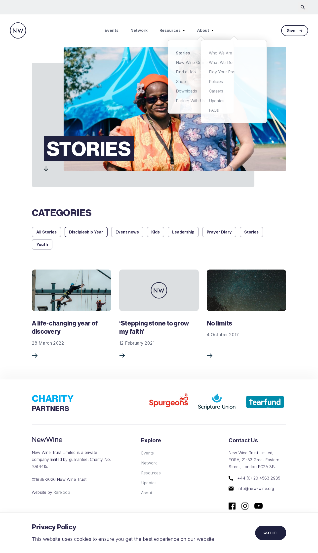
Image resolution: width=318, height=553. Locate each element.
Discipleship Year (86, 232)
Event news (127, 232)
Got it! (271, 533)
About (205, 30)
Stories (251, 232)
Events (112, 30)
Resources (172, 30)
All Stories (46, 232)
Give (295, 30)
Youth (42, 244)
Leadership (183, 232)
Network (139, 30)
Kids (155, 232)
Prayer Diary (219, 232)
